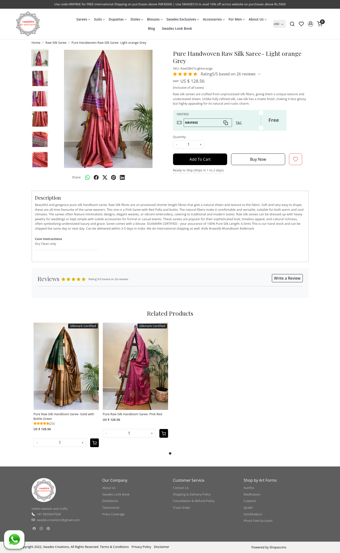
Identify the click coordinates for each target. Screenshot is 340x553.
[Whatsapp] (87, 177)
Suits (99, 19)
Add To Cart (200, 159)
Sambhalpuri (253, 514)
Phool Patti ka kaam (258, 520)
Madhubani (252, 494)
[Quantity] (60, 442)
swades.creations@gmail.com (58, 520)
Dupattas (117, 19)
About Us (257, 19)
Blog (151, 28)
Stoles (136, 19)
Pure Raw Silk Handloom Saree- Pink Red (132, 414)
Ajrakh (248, 507)
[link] (292, 24)
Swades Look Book (177, 28)
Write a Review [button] (287, 278)
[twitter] (105, 177)
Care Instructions (48, 239)
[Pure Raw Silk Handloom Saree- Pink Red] (135, 366)
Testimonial (110, 507)
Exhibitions (110, 501)
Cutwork (250, 501)
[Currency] (280, 24)
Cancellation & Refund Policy (194, 501)
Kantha (249, 488)
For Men (237, 19)
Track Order (181, 507)
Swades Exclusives (182, 19)
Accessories (213, 19)
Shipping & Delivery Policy (192, 494)
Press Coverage (113, 514)
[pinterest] (113, 177)
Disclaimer (161, 547)
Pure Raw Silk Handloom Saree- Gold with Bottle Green (64, 416)
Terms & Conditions (114, 547)
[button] (310, 24)
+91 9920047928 (49, 514)
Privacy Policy (141, 547)
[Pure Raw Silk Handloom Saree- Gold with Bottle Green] (66, 366)
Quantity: (180, 137)
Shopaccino (277, 547)
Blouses (154, 19)
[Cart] (94, 442)
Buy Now (258, 159)
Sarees (83, 19)
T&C (239, 122)
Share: (76, 177)
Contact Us (181, 488)
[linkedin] (122, 177)
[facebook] (96, 177)
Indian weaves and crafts (50, 508)
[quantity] (188, 144)
